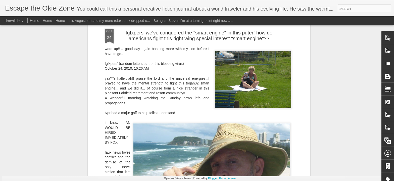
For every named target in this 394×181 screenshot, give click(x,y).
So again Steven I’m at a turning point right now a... (193, 21)
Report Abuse (227, 178)
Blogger (212, 178)
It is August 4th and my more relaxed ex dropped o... (109, 21)
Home (34, 21)
